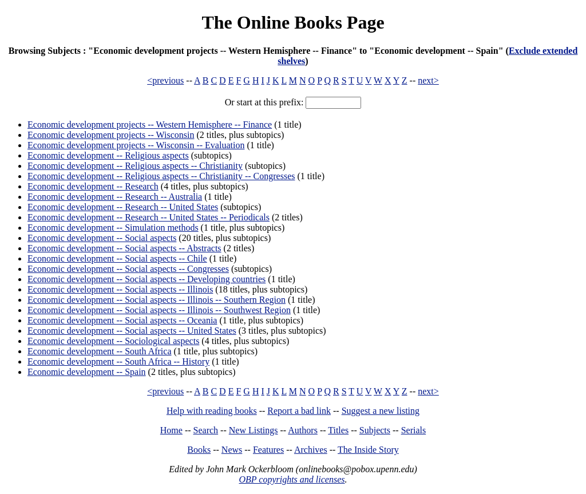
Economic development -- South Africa (99, 351)
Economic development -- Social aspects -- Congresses (128, 269)
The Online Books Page (292, 22)
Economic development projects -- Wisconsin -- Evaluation (135, 145)
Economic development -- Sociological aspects (113, 341)
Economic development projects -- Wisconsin (110, 135)
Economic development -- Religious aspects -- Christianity (135, 166)
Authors (303, 430)
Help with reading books (212, 411)
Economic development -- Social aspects (101, 238)
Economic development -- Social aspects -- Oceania (122, 320)
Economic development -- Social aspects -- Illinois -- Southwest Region (159, 310)
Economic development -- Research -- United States (122, 207)
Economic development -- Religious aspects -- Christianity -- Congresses (161, 176)
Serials (413, 430)
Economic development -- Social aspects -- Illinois (120, 289)
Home (171, 430)
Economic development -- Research (93, 186)
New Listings (253, 430)
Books (199, 450)
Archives (310, 450)
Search (206, 430)
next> (428, 80)
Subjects (374, 430)
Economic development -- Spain (86, 372)
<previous (165, 80)
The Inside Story (368, 450)
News (231, 450)
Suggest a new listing (380, 411)
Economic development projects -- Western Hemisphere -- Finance (149, 124)
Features (268, 450)
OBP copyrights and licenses (292, 479)
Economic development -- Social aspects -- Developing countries (146, 279)
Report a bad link (299, 411)
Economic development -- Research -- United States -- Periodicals (148, 217)
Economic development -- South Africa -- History (118, 361)
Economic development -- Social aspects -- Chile (117, 258)
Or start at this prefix (263, 102)
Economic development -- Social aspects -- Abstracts (124, 248)
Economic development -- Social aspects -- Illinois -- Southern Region (156, 300)
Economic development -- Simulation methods (113, 227)
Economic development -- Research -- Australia (114, 196)
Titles (338, 430)
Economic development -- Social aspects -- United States (131, 330)
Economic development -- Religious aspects (108, 155)
